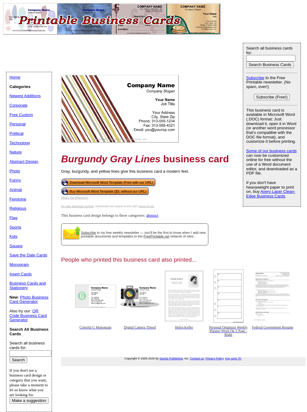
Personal (17, 124)
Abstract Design (23, 161)
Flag (13, 217)
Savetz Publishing (171, 358)
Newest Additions (25, 96)
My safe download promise (77, 206)
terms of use (146, 206)
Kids (13, 236)
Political (16, 133)
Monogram (19, 264)
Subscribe (88, 232)
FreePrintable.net (156, 236)
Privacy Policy (215, 358)
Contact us (197, 358)
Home (14, 77)
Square (16, 246)
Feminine (17, 199)
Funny (15, 180)
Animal (15, 189)
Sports (15, 227)
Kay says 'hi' (233, 358)
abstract (152, 215)
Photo (14, 171)
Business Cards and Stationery (27, 285)
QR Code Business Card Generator (28, 315)
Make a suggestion (29, 400)
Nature (15, 152)
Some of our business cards (271, 151)
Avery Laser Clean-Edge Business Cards (270, 193)
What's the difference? (74, 197)
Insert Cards (20, 274)
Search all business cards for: (269, 50)
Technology (19, 143)
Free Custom (21, 114)
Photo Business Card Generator (28, 299)
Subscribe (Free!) (272, 97)
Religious (17, 208)
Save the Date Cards (28, 255)
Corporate (18, 105)
